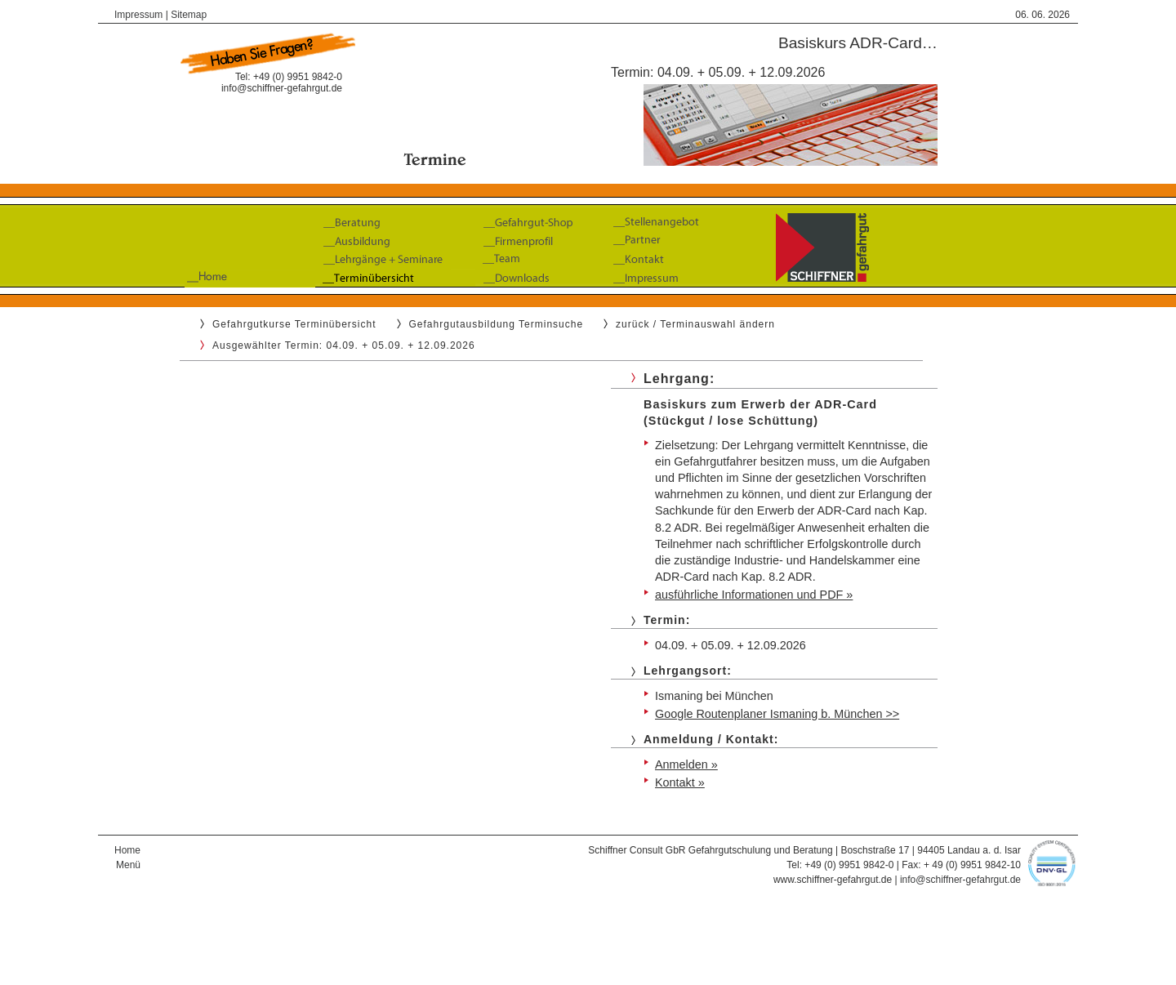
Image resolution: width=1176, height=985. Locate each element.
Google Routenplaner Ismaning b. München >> (777, 713)
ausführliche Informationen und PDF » (754, 594)
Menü (128, 865)
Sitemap (189, 14)
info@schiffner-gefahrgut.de (281, 88)
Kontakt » (680, 782)
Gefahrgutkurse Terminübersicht (294, 324)
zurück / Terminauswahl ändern (695, 324)
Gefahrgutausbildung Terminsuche (496, 324)
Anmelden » (686, 764)
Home (127, 850)
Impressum (138, 14)
